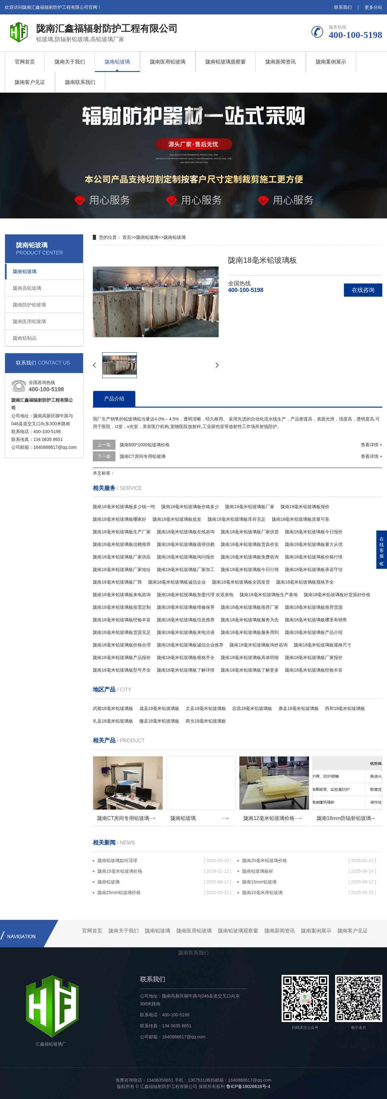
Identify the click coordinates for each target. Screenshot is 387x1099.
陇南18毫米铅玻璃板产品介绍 (314, 632)
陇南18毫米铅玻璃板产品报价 (122, 657)
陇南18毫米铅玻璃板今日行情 (250, 569)
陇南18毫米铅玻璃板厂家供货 (250, 531)
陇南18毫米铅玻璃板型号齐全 (122, 670)
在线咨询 (363, 290)
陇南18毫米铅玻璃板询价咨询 (259, 644)
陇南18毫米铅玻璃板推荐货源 (314, 607)
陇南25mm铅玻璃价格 (164, 892)
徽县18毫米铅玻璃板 (159, 720)
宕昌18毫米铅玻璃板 (252, 708)
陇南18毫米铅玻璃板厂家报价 (314, 657)
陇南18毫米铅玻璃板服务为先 (250, 619)
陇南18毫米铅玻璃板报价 (305, 506)
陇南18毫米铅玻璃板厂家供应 (122, 556)
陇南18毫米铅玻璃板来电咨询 (122, 594)
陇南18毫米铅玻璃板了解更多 (250, 670)
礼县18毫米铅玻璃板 (113, 720)
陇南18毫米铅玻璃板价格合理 (122, 644)
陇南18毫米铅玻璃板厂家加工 (186, 569)
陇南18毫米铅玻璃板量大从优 (314, 544)
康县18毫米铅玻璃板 (298, 708)
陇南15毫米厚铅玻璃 (309, 892)
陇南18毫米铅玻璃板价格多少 (190, 506)
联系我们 (343, 7)
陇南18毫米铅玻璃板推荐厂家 (250, 607)
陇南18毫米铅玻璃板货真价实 (250, 544)
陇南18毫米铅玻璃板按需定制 (122, 607)
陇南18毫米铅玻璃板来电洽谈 (186, 632)
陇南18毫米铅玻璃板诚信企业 (177, 582)
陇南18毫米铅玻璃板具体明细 (250, 657)
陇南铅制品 (24, 338)
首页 (126, 237)
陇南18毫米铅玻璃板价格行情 (314, 556)
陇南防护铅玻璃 (29, 304)
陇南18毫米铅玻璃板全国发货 (241, 582)
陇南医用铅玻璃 (167, 61)
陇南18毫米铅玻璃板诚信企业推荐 (190, 644)
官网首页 (25, 61)
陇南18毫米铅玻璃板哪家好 (119, 519)
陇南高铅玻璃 (27, 288)
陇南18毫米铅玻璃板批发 (177, 519)
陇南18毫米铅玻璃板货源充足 (122, 632)
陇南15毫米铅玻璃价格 (164, 871)
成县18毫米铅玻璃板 (159, 708)
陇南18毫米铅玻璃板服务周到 (250, 632)
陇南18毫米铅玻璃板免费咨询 (250, 556)
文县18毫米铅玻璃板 (206, 708)
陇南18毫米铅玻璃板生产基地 (269, 594)
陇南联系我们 (80, 82)
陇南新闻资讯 (281, 61)
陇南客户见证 (30, 82)
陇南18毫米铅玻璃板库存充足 (237, 519)
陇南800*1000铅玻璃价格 (145, 444)
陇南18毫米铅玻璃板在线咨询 (186, 531)
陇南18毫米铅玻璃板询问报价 (186, 556)
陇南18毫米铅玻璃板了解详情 (186, 670)
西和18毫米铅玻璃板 (345, 708)
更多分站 (373, 7)
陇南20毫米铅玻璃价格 (309, 860)
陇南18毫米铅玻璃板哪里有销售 (316, 619)
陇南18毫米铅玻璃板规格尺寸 (323, 644)
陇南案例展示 (331, 61)
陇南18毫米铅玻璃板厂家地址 (122, 569)
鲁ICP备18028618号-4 (248, 1086)
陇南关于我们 (70, 61)
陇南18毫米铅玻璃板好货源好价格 (337, 594)
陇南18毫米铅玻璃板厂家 (249, 506)
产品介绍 (114, 398)
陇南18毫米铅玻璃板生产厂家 (122, 531)
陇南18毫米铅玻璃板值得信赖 (186, 544)
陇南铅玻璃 (117, 61)
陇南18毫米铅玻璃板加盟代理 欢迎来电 (195, 594)
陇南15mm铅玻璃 (309, 881)
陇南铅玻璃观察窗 (225, 61)
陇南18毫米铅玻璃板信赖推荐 (122, 544)
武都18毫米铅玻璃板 (113, 708)
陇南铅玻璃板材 (309, 871)
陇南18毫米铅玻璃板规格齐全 (305, 582)
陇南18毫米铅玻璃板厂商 (117, 582)
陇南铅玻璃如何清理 (164, 860)
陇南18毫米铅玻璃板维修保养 (186, 607)
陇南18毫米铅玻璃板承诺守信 (314, 569)
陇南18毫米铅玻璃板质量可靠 (301, 519)
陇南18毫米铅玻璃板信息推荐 (186, 619)
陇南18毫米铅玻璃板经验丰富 (122, 619)
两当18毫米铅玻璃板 (206, 720)
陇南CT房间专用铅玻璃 (142, 456)
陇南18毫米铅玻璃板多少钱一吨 (124, 506)
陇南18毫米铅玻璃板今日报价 (314, 531)
